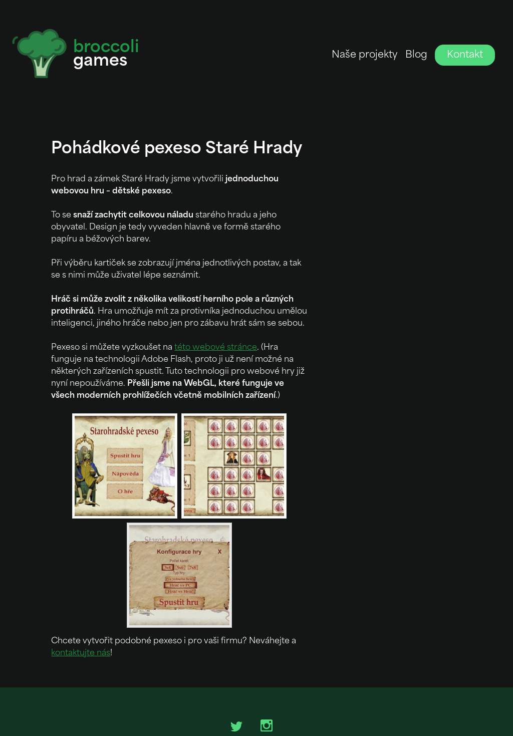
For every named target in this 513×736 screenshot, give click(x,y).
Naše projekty (364, 55)
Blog (416, 55)
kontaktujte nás (80, 653)
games (106, 55)
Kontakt (465, 55)
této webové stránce (215, 348)
